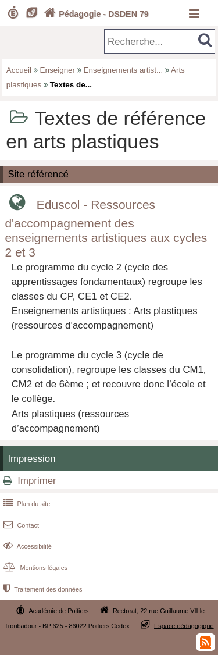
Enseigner (58, 70)
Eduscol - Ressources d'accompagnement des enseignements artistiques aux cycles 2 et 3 (106, 228)
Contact (20, 525)
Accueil (18, 70)
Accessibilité (26, 546)
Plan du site (25, 503)
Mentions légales (34, 567)
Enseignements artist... (123, 70)
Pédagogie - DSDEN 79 (95, 14)
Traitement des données (41, 589)
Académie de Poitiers (58, 610)
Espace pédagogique (184, 625)
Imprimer (36, 480)
